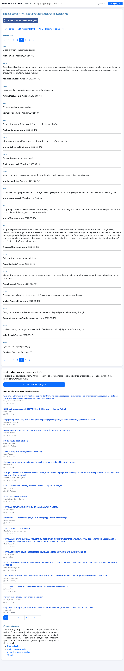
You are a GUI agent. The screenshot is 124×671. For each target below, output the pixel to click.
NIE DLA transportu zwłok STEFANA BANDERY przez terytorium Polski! (34, 409)
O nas (10, 655)
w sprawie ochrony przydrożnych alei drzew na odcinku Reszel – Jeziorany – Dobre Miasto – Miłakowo (48, 607)
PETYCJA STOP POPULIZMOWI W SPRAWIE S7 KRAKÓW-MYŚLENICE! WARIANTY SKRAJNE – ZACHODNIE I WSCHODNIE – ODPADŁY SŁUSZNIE (60, 563)
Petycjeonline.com (11, 3)
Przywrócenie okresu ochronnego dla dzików (23, 597)
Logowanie (100, 3)
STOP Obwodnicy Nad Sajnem (16, 528)
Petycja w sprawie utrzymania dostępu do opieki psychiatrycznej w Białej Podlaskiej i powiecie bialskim (49, 419)
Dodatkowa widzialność (51, 29)
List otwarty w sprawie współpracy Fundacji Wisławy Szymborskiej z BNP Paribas (39, 462)
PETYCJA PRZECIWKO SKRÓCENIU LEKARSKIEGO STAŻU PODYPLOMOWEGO (36, 586)
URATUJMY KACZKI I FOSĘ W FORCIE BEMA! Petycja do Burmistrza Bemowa (36, 430)
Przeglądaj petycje (42, 3)
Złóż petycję (115, 3)
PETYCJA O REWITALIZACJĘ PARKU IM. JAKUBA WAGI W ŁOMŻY (30, 507)
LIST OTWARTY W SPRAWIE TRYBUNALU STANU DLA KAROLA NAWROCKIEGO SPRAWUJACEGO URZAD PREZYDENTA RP (55, 575)
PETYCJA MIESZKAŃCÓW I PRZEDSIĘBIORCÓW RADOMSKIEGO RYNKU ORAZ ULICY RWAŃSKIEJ (45, 552)
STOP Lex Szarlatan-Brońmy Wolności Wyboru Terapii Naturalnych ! (33, 486)
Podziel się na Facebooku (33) (20, 20)
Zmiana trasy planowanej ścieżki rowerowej (22, 451)
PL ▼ (28, 3)
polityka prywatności (16, 649)
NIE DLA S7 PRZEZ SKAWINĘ (15, 496)
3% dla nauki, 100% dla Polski (16, 441)
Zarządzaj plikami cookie (18, 652)
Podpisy (27, 29)
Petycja (9, 29)
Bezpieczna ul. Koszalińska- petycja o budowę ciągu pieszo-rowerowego (35, 517)
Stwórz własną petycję (34, 384)
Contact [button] (57, 3)
